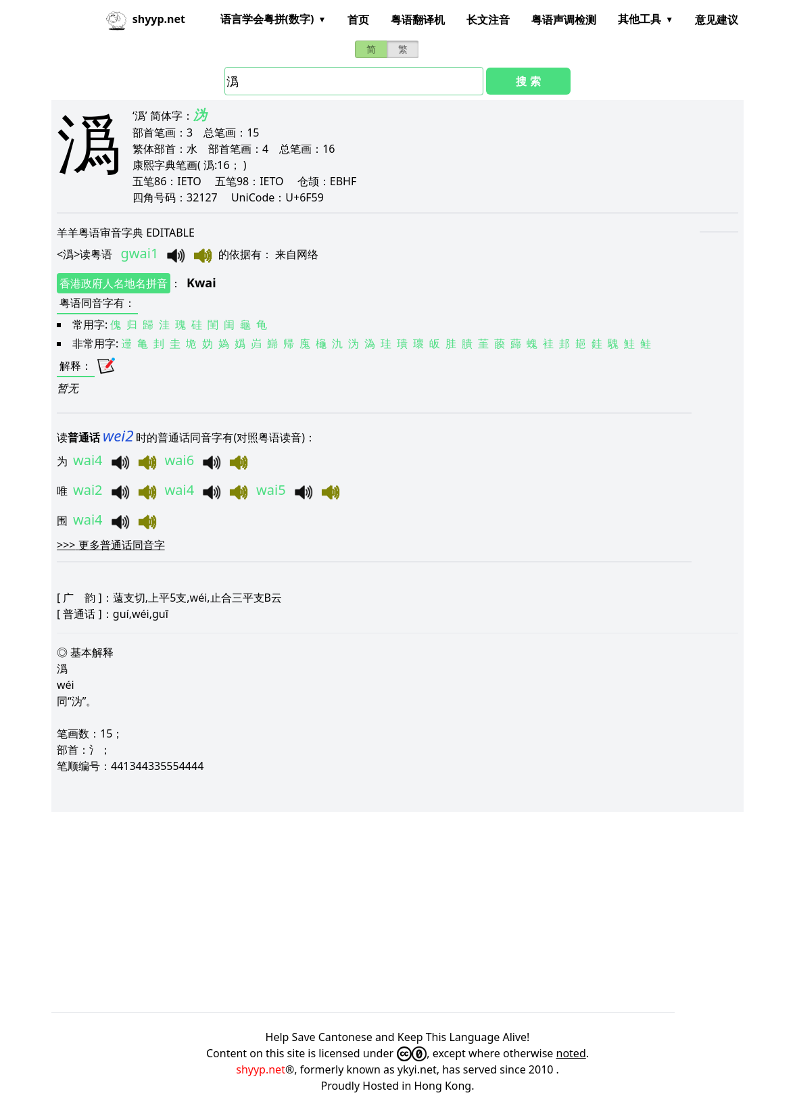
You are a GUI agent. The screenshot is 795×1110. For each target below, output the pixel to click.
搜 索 (528, 81)
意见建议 (716, 19)
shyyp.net (260, 1069)
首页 (358, 19)
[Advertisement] (397, 912)
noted (571, 1053)
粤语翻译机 (418, 19)
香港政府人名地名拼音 (113, 283)
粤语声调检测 (563, 19)
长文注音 (488, 19)
